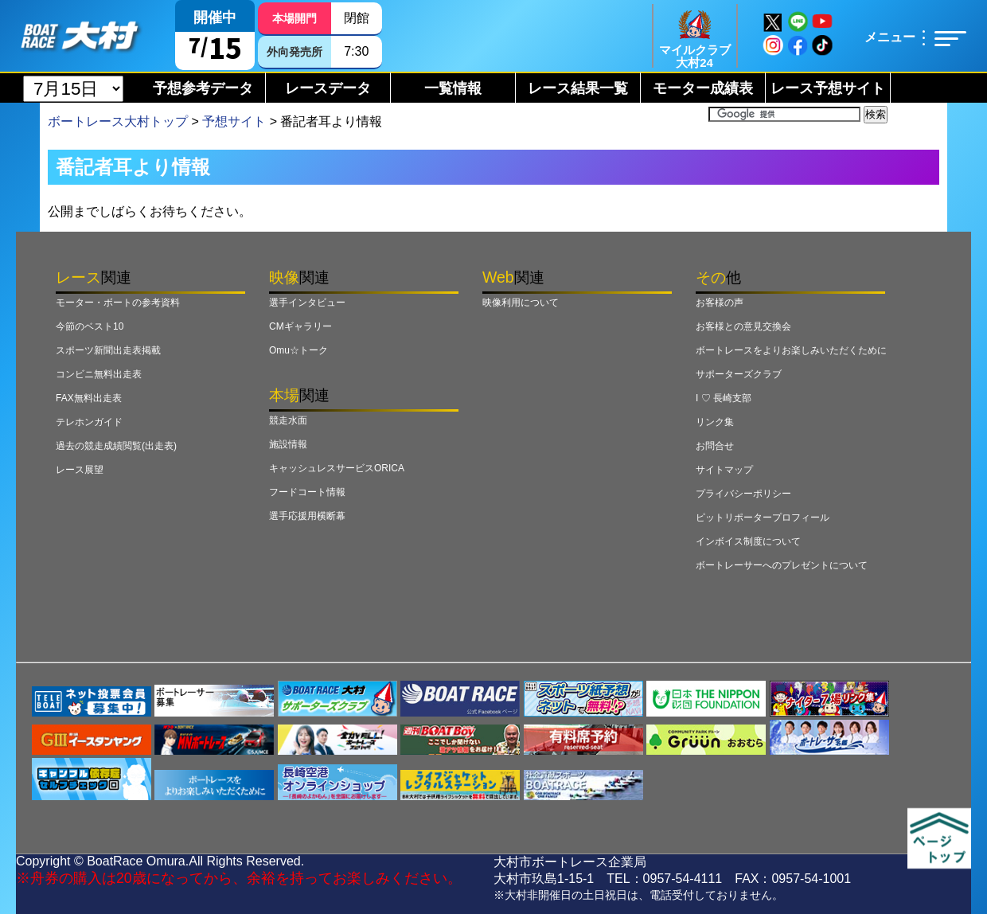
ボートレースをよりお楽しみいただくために (791, 350)
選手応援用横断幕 (307, 515)
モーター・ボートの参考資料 (118, 302)
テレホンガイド (89, 422)
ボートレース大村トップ (118, 121)
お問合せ (715, 445)
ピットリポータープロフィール (762, 517)
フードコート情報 (307, 492)
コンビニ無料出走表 (99, 374)
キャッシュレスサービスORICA (336, 468)
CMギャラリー (300, 326)
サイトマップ (724, 469)
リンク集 (715, 422)
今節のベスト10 (89, 326)
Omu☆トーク (298, 350)
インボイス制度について (748, 541)
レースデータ (328, 88)
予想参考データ (203, 88)
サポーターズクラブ (739, 374)
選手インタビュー (307, 302)
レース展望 (79, 469)
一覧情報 (453, 88)
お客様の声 (719, 302)
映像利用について (520, 302)
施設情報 (288, 444)
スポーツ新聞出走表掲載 (108, 350)
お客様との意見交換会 (743, 326)
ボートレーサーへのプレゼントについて (782, 565)
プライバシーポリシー (743, 493)
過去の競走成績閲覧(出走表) (116, 445)
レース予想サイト (827, 88)
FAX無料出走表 (89, 398)
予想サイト (234, 121)
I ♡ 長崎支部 (723, 398)
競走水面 (288, 420)
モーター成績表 (703, 88)
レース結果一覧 (578, 88)
